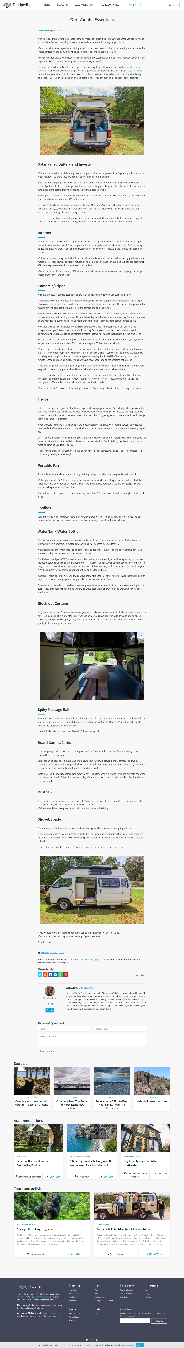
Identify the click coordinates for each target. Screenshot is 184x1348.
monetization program (92, 959)
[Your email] (135, 1320)
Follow (50, 1010)
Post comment (47, 1051)
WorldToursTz (105, 1224)
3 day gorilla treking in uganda (35, 1229)
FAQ (96, 1290)
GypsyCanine (33, 1097)
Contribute (73, 1290)
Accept (140, 1345)
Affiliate (97, 1293)
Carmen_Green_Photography (153, 1097)
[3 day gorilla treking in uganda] (52, 1206)
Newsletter (124, 1297)
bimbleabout (45, 30)
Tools (97, 1313)
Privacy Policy (128, 1345)
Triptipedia (16, 5)
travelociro (73, 1097)
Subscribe (159, 1321)
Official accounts (126, 1293)
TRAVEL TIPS (62, 4)
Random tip (73, 1300)
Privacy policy (74, 1313)
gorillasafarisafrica (27, 1224)
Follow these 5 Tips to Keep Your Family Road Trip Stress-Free (112, 1104)
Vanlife (61, 952)
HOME (47, 4)
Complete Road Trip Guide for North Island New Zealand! (71, 1104)
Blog (147, 1293)
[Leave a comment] (92, 1040)
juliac (113, 1097)
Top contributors (126, 1290)
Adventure (45, 952)
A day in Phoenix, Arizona (152, 1101)
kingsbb (22, 1156)
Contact (148, 1297)
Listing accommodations (104, 1300)
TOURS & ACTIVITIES (109, 4)
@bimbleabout (49, 997)
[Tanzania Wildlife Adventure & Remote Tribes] (132, 1206)
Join (160, 5)
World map (73, 1297)
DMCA (71, 1320)
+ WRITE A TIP (133, 5)
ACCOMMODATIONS (84, 4)
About (148, 1290)
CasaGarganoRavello (81, 1156)
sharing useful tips (54, 1313)
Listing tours (99, 1297)
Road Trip (54, 952)
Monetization (74, 1293)
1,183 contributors (42, 1297)
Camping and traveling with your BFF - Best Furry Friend (31, 1102)
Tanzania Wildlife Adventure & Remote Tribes (123, 1229)
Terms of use (74, 1317)
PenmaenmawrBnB (134, 1156)
